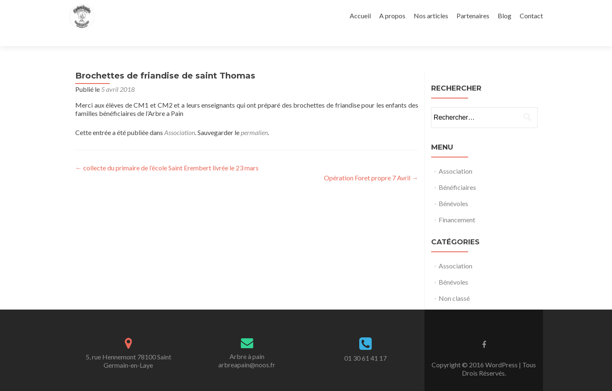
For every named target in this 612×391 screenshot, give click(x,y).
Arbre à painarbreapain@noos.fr (246, 346)
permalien (254, 118)
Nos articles (431, 16)
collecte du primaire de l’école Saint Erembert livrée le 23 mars (167, 153)
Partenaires (473, 16)
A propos (392, 16)
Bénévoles (453, 189)
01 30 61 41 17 (365, 343)
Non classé (454, 284)
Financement (457, 205)
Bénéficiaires (457, 173)
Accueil (360, 16)
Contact (531, 16)
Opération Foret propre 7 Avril (371, 163)
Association (179, 118)
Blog (504, 16)
